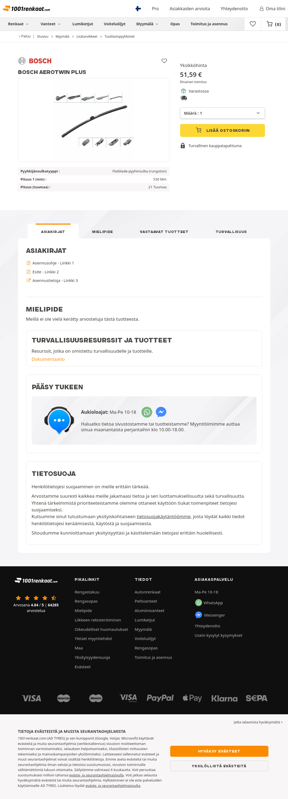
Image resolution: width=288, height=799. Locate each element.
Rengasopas (86, 601)
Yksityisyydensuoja (92, 657)
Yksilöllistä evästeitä (219, 766)
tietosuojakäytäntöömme (164, 516)
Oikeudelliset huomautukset (101, 629)
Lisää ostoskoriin (222, 130)
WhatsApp (209, 602)
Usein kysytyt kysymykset (218, 635)
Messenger (210, 615)
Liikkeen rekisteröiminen (98, 620)
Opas (175, 23)
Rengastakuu (87, 592)
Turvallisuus (231, 231)
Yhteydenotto (234, 9)
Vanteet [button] (51, 23)
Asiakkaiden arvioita (190, 9)
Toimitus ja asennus (209, 23)
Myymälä (148, 23)
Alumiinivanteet (150, 610)
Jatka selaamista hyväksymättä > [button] (258, 722)
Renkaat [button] (19, 23)
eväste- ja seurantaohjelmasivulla (96, 775)
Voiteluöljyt (115, 23)
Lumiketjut (82, 23)
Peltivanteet (146, 601)
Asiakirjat (53, 231)
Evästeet (82, 666)
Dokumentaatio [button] (48, 359)
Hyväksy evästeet (219, 751)
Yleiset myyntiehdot (93, 638)
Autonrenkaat (148, 592)
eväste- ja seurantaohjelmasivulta (113, 785)
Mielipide (102, 231)
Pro (155, 9)
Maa (79, 647)
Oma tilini (272, 8)
